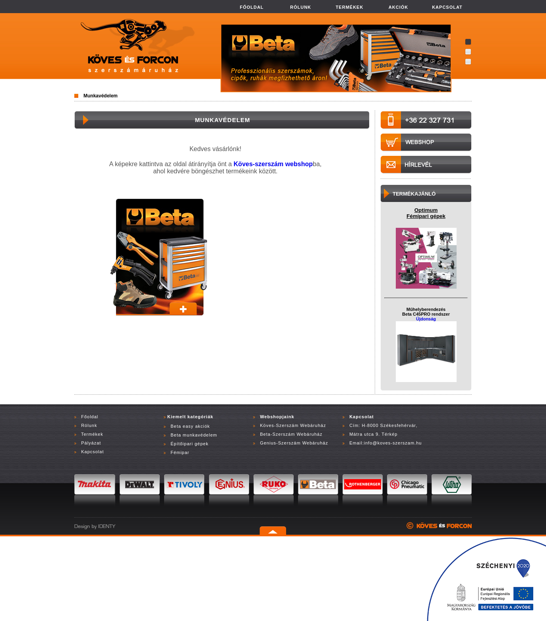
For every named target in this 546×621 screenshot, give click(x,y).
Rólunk (89, 425)
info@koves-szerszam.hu (393, 443)
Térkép (389, 434)
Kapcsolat (92, 451)
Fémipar (179, 452)
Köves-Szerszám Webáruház (292, 425)
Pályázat (91, 443)
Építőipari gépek (189, 443)
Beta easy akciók (190, 426)
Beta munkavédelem (193, 435)
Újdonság (426, 318)
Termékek (92, 434)
